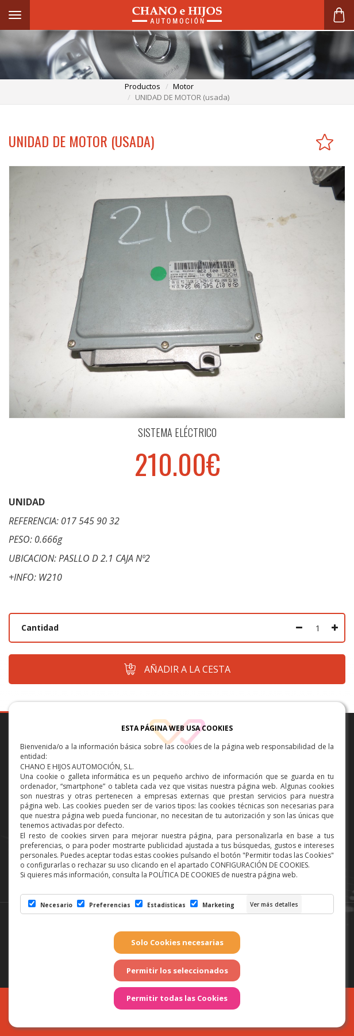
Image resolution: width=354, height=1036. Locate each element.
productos (142, 86)
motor (183, 86)
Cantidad (40, 627)
